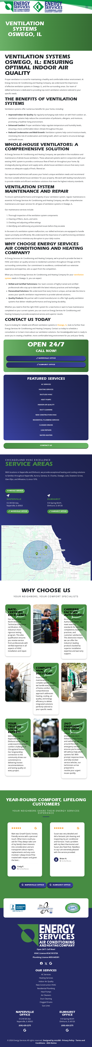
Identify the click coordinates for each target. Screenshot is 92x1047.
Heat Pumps (46, 399)
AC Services (46, 384)
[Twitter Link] (46, 963)
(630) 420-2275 (25, 1025)
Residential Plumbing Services (46, 420)
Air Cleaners (46, 995)
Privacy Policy (68, 1040)
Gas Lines (46, 1005)
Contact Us (46, 445)
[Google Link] (50, 963)
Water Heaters (46, 435)
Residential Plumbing (46, 988)
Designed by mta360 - (52, 1040)
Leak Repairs (46, 430)
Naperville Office (46, 358)
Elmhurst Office (46, 365)
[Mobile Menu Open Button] (86, 7)
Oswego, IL (62, 325)
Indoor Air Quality (46, 405)
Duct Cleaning (46, 410)
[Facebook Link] (41, 963)
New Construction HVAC (46, 415)
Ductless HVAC (46, 394)
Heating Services (46, 389)
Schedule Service (15, 491)
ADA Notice (52, 1043)
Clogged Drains (46, 425)
